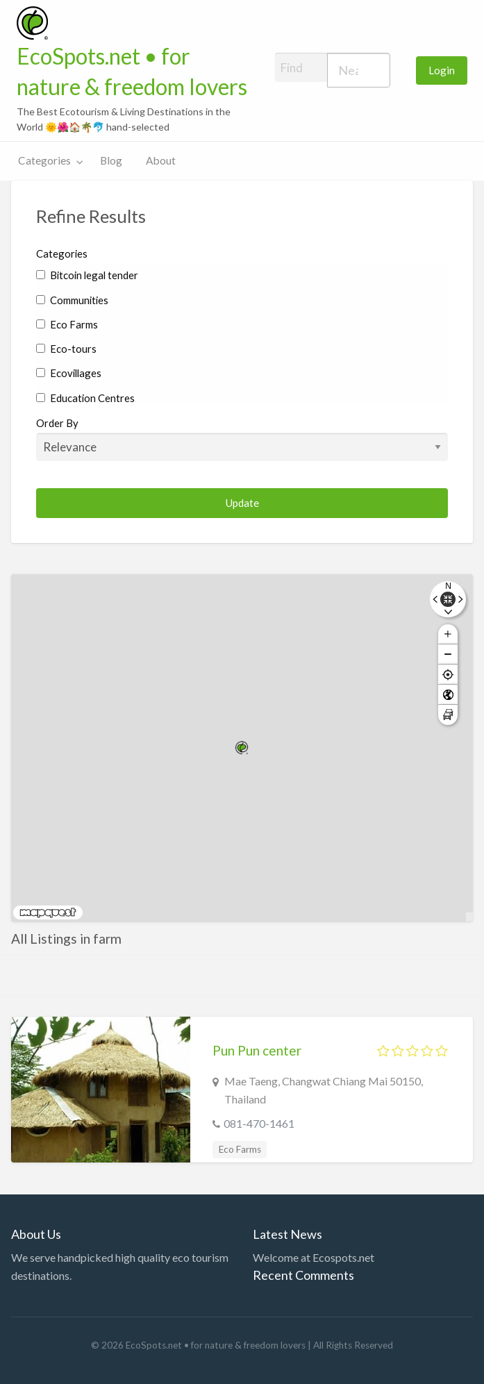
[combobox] (358, 70)
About (161, 160)
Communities (72, 300)
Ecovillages (68, 373)
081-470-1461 (259, 1123)
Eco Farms (67, 324)
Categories (44, 160)
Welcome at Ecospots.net (313, 1257)
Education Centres (85, 398)
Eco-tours (66, 348)
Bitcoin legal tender (87, 275)
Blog (111, 160)
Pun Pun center (256, 1050)
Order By (242, 439)
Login (441, 70)
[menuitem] (441, 70)
